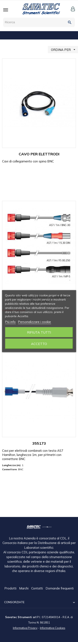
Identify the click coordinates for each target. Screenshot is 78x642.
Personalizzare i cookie (34, 322)
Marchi (24, 588)
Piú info (10, 322)
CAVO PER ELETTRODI (39, 154)
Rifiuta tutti (39, 332)
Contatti (37, 588)
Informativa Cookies (52, 627)
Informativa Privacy (25, 627)
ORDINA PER (64, 49)
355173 (39, 443)
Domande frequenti (60, 588)
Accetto (39, 344)
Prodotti (10, 588)
